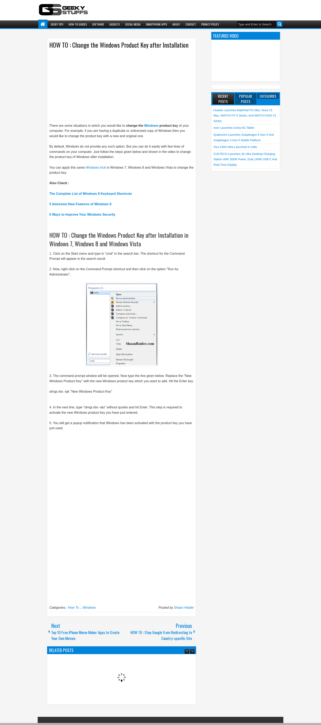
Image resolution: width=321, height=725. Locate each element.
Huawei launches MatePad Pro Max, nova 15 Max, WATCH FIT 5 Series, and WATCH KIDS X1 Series (245, 116)
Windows (151, 125)
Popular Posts (245, 98)
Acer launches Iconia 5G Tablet (234, 127)
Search (279, 24)
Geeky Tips (57, 24)
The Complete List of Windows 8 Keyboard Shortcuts (90, 193)
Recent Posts (223, 98)
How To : (74, 607)
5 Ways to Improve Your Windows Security (82, 214)
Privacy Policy (210, 24)
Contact (190, 24)
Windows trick (96, 167)
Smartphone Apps (156, 24)
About (176, 24)
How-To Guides (78, 24)
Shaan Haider (184, 607)
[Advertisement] (117, 84)
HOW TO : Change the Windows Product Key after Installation (119, 44)
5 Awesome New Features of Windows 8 (80, 204)
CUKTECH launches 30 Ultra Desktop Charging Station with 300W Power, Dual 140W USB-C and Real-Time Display (245, 159)
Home (42, 24)
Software (98, 24)
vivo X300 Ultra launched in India (235, 147)
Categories (268, 96)
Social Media (132, 24)
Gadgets (114, 24)
